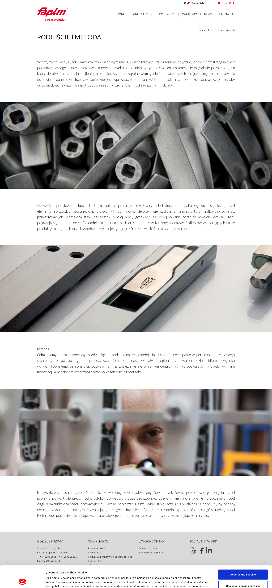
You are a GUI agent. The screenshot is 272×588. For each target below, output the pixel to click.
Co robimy (167, 14)
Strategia (229, 29)
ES (225, 3)
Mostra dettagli (184, 581)
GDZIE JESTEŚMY (50, 541)
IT (215, 3)
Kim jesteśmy (142, 14)
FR (222, 3)
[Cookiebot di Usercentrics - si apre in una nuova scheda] (22, 581)
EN (218, 3)
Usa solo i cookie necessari (243, 565)
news (208, 14)
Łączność (226, 14)
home (202, 29)
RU (229, 3)
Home (121, 14)
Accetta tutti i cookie (243, 553)
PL (233, 3)
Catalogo (189, 14)
